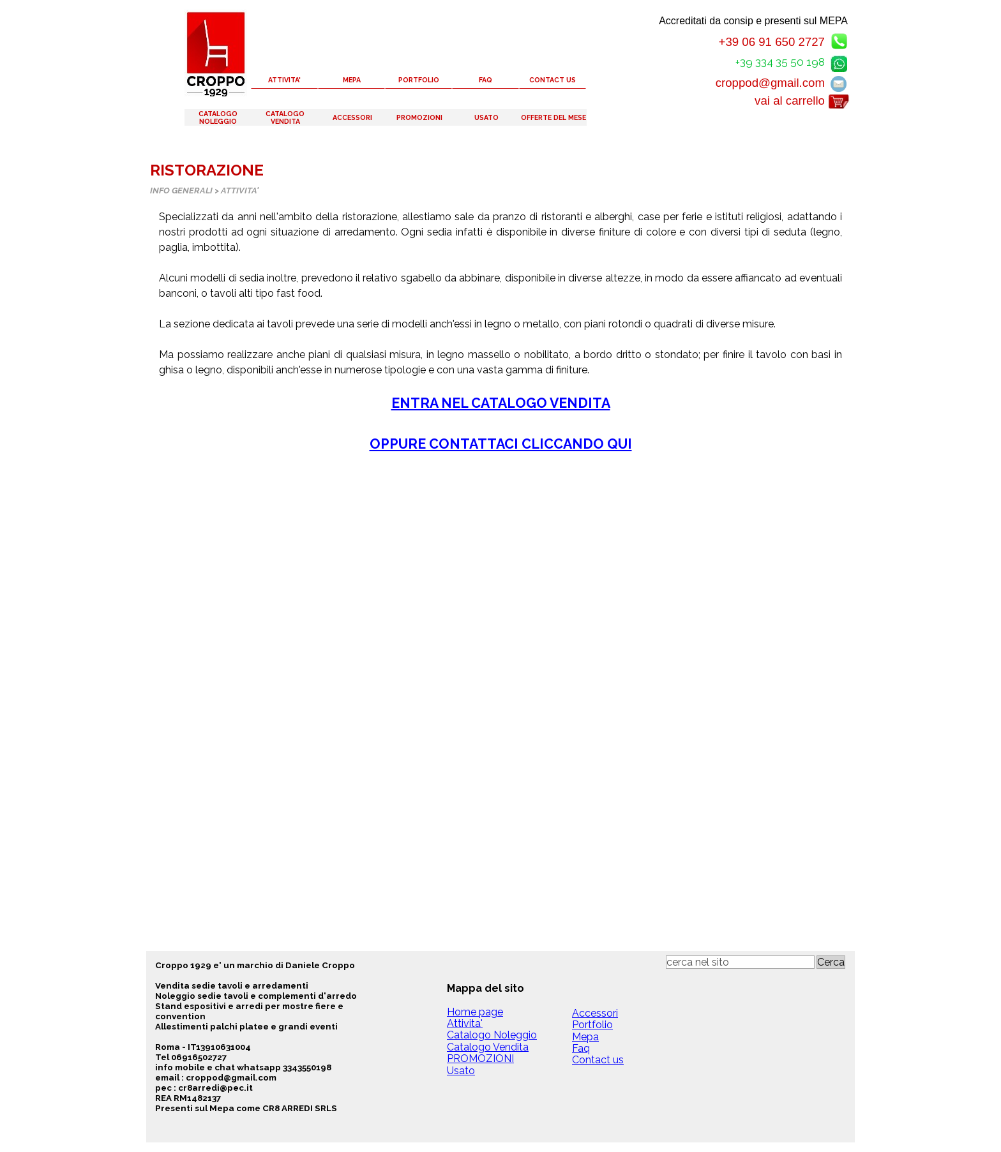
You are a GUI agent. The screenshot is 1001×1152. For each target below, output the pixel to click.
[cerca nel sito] (740, 962)
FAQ (485, 80)
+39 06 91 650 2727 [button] (771, 42)
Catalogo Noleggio (492, 1035)
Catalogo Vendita (488, 1047)
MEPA (352, 80)
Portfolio (592, 1025)
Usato (461, 1071)
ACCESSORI (352, 117)
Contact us (598, 1060)
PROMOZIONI (419, 117)
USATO (486, 117)
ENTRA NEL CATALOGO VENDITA (500, 403)
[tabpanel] (500, 331)
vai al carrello (790, 100)
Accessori (595, 1013)
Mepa (585, 1037)
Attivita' (465, 1023)
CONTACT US (552, 80)
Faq (581, 1048)
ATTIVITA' (284, 80)
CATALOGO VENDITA (285, 117)
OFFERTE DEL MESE (553, 117)
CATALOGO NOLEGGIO (218, 117)
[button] (839, 62)
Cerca (831, 962)
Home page (475, 1012)
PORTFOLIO (418, 80)
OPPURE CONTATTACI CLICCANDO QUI (501, 444)
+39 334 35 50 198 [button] (780, 62)
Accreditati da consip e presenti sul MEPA (753, 20)
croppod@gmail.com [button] (770, 82)
